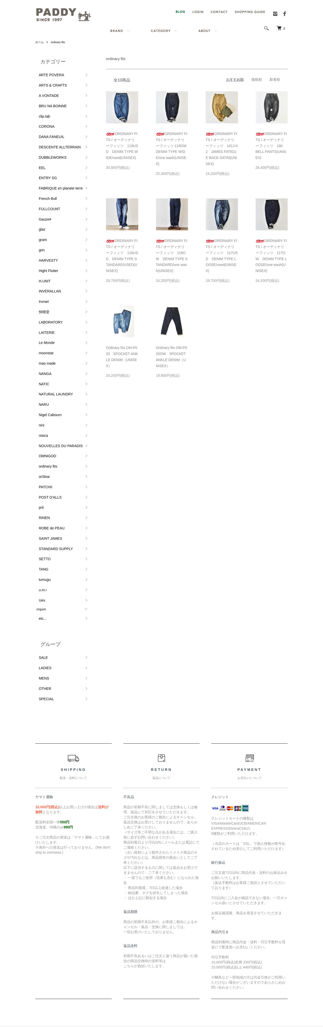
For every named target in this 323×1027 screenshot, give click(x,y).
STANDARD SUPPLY (52, 458)
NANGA (42, 316)
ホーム (39, 42)
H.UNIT (42, 241)
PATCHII (43, 408)
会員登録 (270, 941)
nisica (41, 366)
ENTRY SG (45, 157)
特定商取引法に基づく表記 (176, 967)
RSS (224, 933)
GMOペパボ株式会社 (178, 1004)
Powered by (161, 1014)
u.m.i (40, 491)
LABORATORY (48, 274)
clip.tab (42, 107)
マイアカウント (275, 933)
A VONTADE (46, 91)
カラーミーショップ (115, 1004)
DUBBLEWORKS (49, 141)
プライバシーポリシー (173, 976)
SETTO (42, 466)
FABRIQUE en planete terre (57, 166)
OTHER (42, 578)
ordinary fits (59, 42)
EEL (40, 149)
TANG (41, 475)
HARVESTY (45, 224)
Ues (39, 500)
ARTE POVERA (48, 74)
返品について (165, 950)
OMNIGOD (45, 383)
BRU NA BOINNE (49, 99)
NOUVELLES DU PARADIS (57, 374)
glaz (40, 199)
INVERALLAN (47, 249)
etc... (40, 516)
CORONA (44, 116)
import (41, 508)
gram (40, 207)
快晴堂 (41, 266)
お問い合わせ (273, 967)
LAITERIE (44, 283)
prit (39, 424)
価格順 (256, 79)
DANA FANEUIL (48, 124)
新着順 (275, 79)
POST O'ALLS (47, 416)
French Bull (45, 174)
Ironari (41, 257)
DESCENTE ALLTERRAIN (56, 132)
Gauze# (42, 191)
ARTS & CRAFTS (49, 82)
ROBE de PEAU (48, 441)
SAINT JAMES (47, 450)
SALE (41, 553)
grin (39, 216)
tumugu (42, 483)
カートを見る (273, 958)
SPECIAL (43, 587)
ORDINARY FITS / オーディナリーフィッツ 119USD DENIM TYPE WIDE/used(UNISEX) (122, 146)
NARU (41, 341)
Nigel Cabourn (47, 349)
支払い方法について (171, 958)
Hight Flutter (46, 232)
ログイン (270, 950)
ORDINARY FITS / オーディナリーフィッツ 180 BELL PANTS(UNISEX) (271, 146)
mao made (44, 308)
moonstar (43, 299)
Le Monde (44, 291)
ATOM (235, 933)
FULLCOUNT (46, 182)
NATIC (41, 324)
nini (39, 358)
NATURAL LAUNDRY (52, 333)
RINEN (42, 433)
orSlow (42, 399)
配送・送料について (171, 941)
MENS (41, 570)
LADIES (42, 561)
